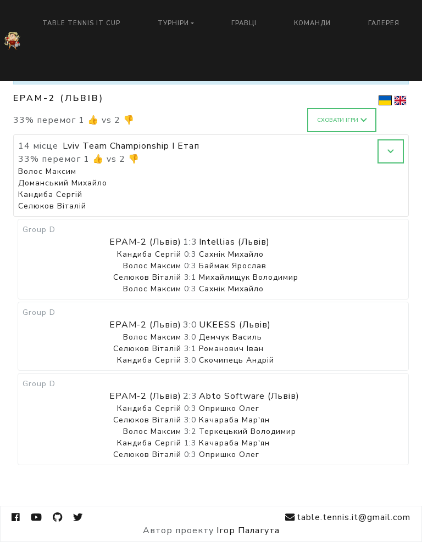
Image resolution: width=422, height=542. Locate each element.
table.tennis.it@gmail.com (347, 517)
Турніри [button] (173, 23)
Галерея (383, 23)
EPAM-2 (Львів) (145, 242)
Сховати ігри (342, 120)
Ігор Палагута (248, 530)
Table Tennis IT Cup (81, 23)
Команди (312, 23)
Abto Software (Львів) (249, 396)
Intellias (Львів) (234, 242)
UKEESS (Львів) (235, 325)
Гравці (244, 23)
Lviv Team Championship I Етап (131, 146)
